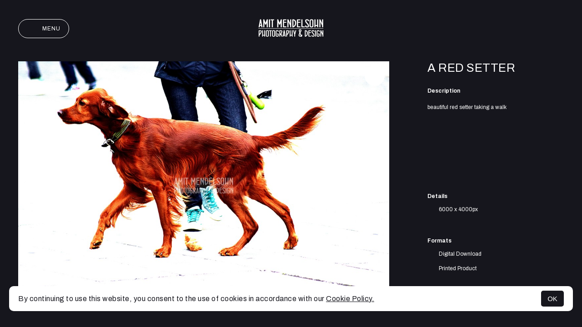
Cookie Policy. (350, 298)
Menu (43, 28)
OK (552, 298)
